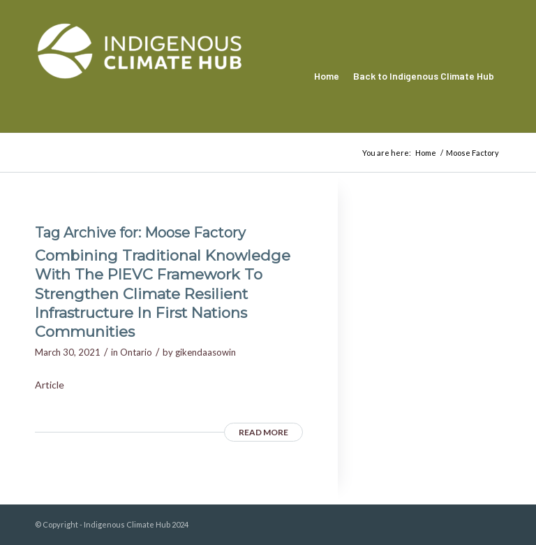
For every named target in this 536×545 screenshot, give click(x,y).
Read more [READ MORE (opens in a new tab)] (263, 432)
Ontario (136, 352)
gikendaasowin (205, 352)
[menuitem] (326, 76)
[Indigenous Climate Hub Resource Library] (139, 76)
